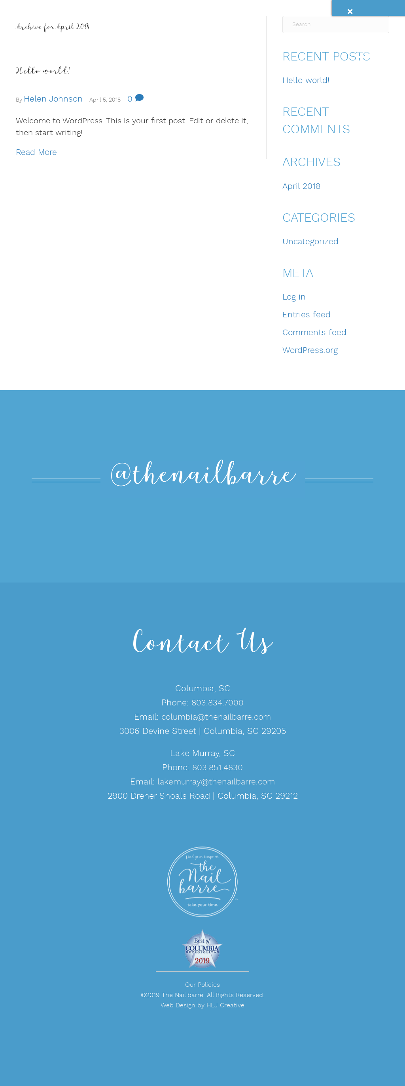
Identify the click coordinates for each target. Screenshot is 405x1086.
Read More (36, 152)
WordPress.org (310, 350)
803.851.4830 (217, 768)
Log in (294, 297)
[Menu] (357, 46)
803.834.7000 (217, 703)
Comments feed (314, 333)
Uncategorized (310, 242)
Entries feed (306, 315)
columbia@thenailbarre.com (216, 717)
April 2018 (301, 186)
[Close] (360, 12)
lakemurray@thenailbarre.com (216, 782)
